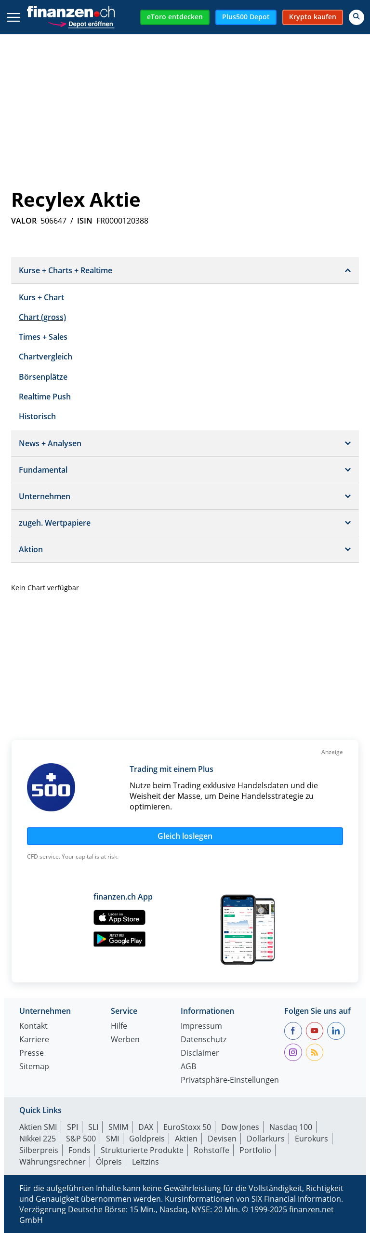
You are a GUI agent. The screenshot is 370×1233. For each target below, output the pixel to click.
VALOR (24, 221)
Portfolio (255, 1150)
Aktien (186, 1138)
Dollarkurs (266, 1138)
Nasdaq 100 (290, 1127)
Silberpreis (38, 1150)
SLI (93, 1127)
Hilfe (119, 1026)
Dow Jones (240, 1127)
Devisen (222, 1138)
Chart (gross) (42, 317)
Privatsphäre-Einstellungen (230, 1080)
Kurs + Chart (41, 297)
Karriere (34, 1040)
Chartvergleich (45, 356)
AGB (188, 1067)
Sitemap (34, 1067)
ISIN (84, 221)
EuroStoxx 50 (187, 1127)
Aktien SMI (38, 1127)
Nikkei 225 (37, 1138)
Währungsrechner (52, 1161)
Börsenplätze (43, 376)
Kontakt (33, 1026)
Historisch (37, 416)
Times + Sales (43, 336)
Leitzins (145, 1161)
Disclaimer (200, 1053)
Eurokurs (311, 1138)
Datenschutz (203, 1040)
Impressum (201, 1026)
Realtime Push (45, 396)
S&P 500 (81, 1138)
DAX (145, 1127)
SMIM (118, 1127)
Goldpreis (147, 1138)
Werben (125, 1040)
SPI (72, 1127)
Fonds (79, 1150)
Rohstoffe (211, 1150)
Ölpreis (109, 1161)
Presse (31, 1053)
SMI (112, 1138)
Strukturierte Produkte (142, 1150)
